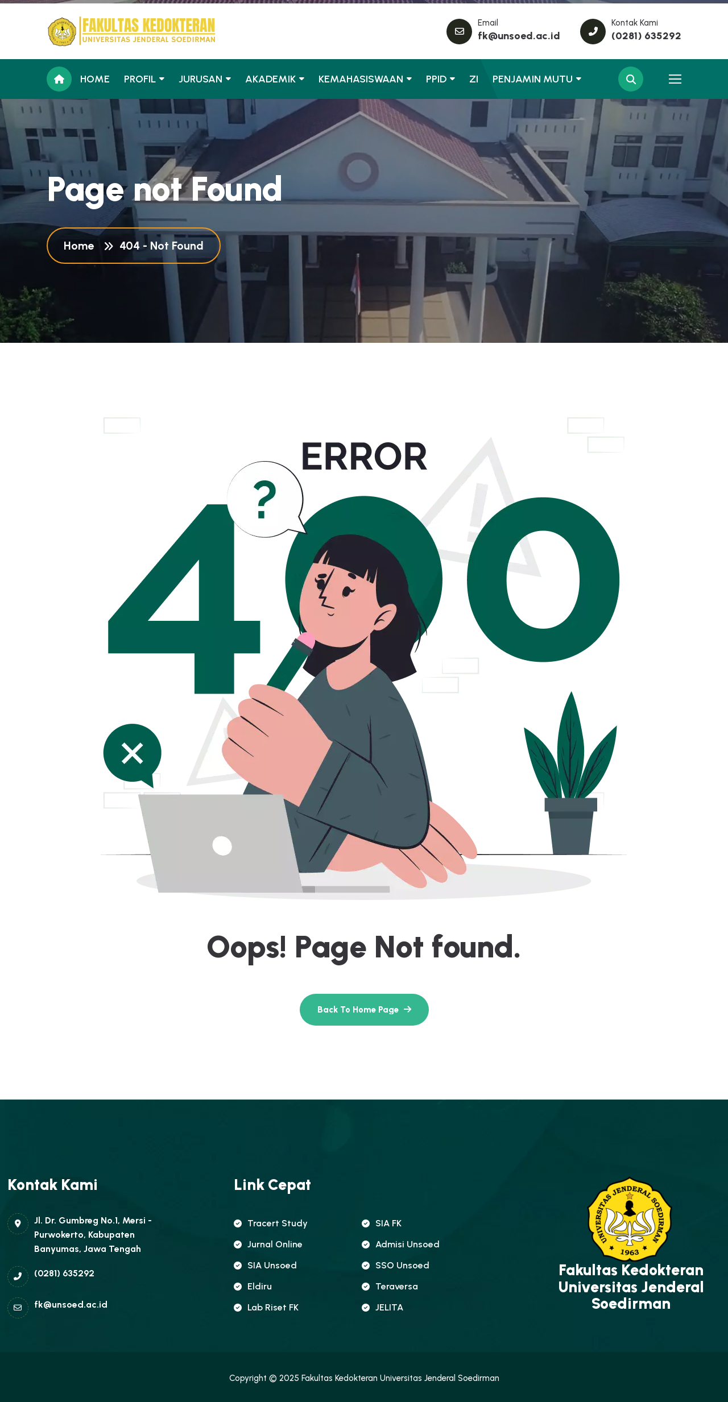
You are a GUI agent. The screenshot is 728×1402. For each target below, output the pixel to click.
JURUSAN (200, 79)
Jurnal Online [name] (268, 1244)
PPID (436, 79)
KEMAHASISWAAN (360, 79)
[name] (98, 31)
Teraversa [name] (390, 1286)
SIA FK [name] (382, 1223)
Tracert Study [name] (271, 1223)
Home (82, 245)
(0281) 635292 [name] (646, 36)
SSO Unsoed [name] (395, 1265)
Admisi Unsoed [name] (401, 1244)
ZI (473, 79)
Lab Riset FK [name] (266, 1307)
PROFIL (140, 79)
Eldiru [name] (253, 1286)
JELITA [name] (382, 1307)
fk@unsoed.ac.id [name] (519, 36)
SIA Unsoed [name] (265, 1265)
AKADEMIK (270, 79)
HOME (95, 79)
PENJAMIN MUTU (533, 79)
